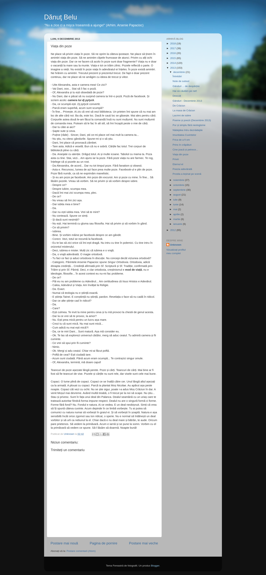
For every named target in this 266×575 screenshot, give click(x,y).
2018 (173, 43)
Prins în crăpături (182, 144)
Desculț (177, 95)
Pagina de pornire (103, 543)
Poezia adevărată (182, 169)
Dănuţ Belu (60, 17)
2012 (173, 230)
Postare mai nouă (64, 543)
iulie (175, 199)
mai (175, 209)
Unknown (175, 244)
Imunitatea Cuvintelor (184, 135)
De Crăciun (179, 105)
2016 (173, 53)
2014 (173, 63)
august (177, 194)
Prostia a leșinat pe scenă (187, 173)
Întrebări (177, 76)
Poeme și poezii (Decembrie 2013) (192, 120)
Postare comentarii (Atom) (81, 551)
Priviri (176, 159)
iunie (176, 204)
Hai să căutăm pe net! (185, 91)
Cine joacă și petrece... (185, 149)
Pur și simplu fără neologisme (189, 125)
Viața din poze (180, 154)
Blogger (155, 565)
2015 (173, 58)
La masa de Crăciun (184, 110)
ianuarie (178, 224)
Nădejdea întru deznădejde (188, 130)
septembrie (179, 189)
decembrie (179, 72)
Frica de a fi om (181, 139)
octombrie (179, 185)
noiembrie (179, 180)
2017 (173, 48)
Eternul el (178, 164)
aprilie (177, 214)
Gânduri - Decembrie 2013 (187, 100)
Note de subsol (181, 81)
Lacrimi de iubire (182, 115)
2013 (173, 67)
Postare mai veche (143, 543)
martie (177, 219)
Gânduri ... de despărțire (186, 86)
